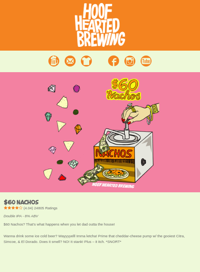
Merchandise (86, 61)
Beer (53, 61)
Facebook (113, 61)
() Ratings (30, 208)
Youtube (146, 61)
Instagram (129, 61)
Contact (70, 61)
